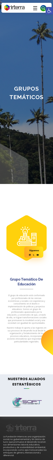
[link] (49, 10)
